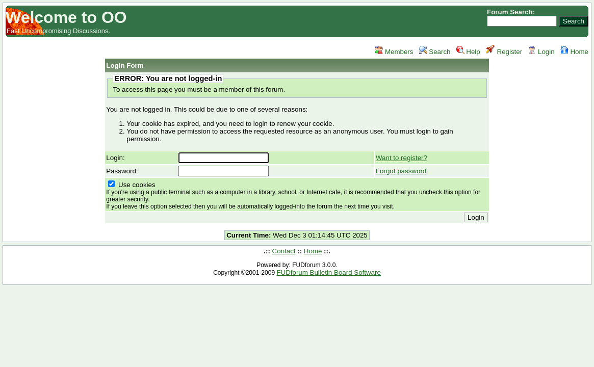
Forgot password (401, 171)
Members (394, 52)
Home (574, 52)
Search (435, 52)
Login (541, 52)
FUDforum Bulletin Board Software (328, 272)
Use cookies (293, 195)
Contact (284, 251)
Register (504, 52)
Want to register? (401, 158)
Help (468, 52)
